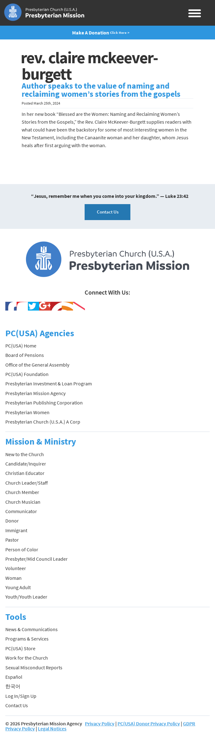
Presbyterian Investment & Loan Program (48, 383)
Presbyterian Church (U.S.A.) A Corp (42, 422)
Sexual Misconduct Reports (33, 667)
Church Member (22, 492)
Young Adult (18, 587)
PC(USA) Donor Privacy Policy (149, 723)
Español (13, 677)
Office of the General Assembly (37, 365)
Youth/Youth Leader (26, 597)
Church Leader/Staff (26, 483)
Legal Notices (52, 728)
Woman (13, 578)
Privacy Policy (99, 723)
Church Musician (22, 502)
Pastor (12, 540)
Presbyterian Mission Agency (35, 393)
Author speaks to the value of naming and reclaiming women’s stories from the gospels (101, 90)
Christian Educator (25, 473)
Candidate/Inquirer (25, 464)
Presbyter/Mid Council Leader (36, 559)
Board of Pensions (24, 355)
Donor (12, 520)
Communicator (21, 511)
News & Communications (31, 629)
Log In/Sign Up (20, 696)
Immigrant (16, 530)
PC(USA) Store (20, 648)
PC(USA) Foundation (27, 374)
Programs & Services (27, 639)
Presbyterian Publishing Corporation (44, 402)
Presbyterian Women (27, 412)
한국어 (12, 686)
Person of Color (21, 549)
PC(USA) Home (20, 345)
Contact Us (107, 212)
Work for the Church (26, 658)
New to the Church (24, 454)
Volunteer (15, 568)
